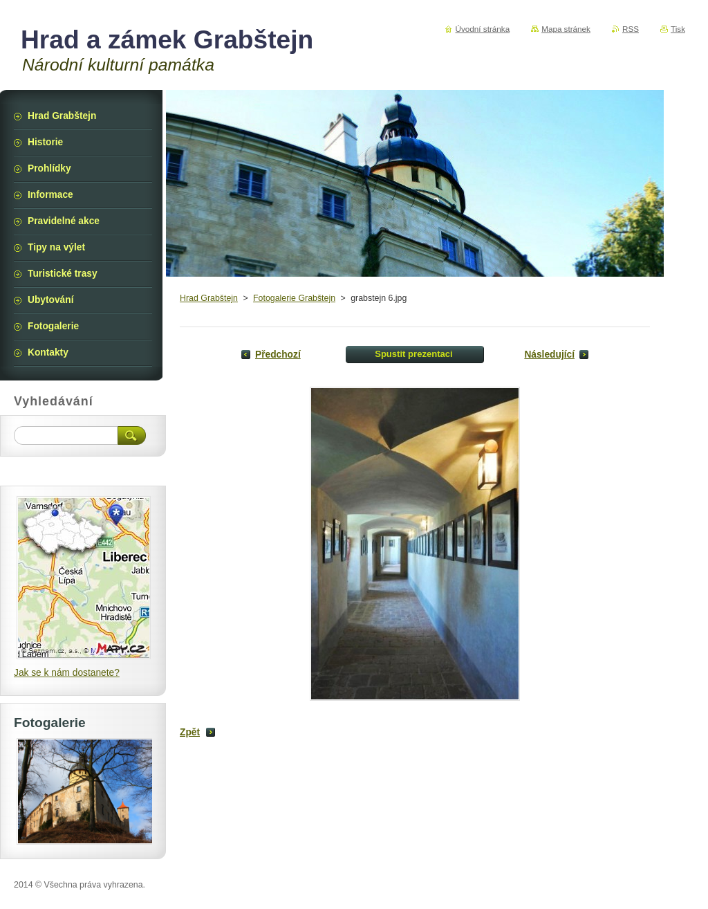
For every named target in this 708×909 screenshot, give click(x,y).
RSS (630, 28)
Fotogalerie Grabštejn (294, 298)
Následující (549, 354)
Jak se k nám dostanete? (67, 673)
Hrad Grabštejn (209, 298)
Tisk (678, 28)
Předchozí (278, 354)
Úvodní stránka (483, 28)
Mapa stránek (565, 28)
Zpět (190, 732)
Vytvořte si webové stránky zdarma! (582, 885)
